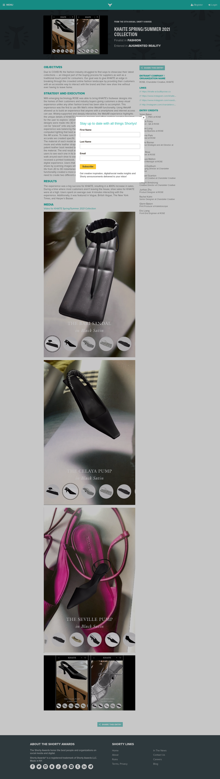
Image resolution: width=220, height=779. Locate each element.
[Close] (144, 117)
